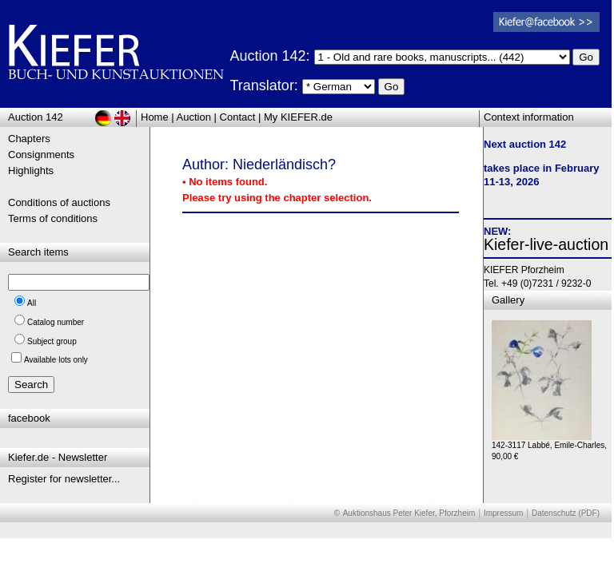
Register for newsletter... (64, 479)
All (31, 303)
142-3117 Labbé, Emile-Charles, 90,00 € (549, 447)
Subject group (52, 341)
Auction (194, 117)
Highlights (31, 170)
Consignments (41, 155)
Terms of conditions (53, 218)
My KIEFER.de (298, 117)
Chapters (29, 139)
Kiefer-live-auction (546, 244)
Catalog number (55, 322)
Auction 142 (35, 117)
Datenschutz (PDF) (566, 513)
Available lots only (56, 359)
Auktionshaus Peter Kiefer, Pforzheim (409, 513)
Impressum (503, 513)
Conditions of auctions (59, 202)
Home (155, 117)
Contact (238, 117)
